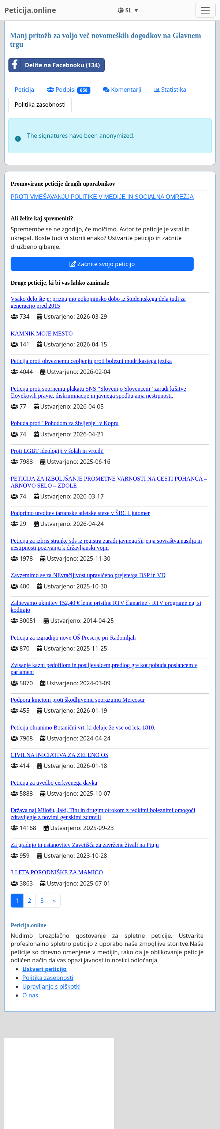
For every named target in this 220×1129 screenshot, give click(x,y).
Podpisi (68, 90)
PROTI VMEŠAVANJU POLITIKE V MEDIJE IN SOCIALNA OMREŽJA (102, 197)
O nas (30, 995)
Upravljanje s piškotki (51, 986)
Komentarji (122, 90)
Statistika (170, 90)
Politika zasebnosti (40, 105)
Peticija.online (30, 10)
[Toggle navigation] (205, 10)
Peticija (24, 90)
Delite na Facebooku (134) (54, 65)
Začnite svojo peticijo (102, 264)
